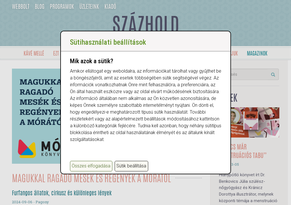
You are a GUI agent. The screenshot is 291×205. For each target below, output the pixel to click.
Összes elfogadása (91, 166)
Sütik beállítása (131, 166)
